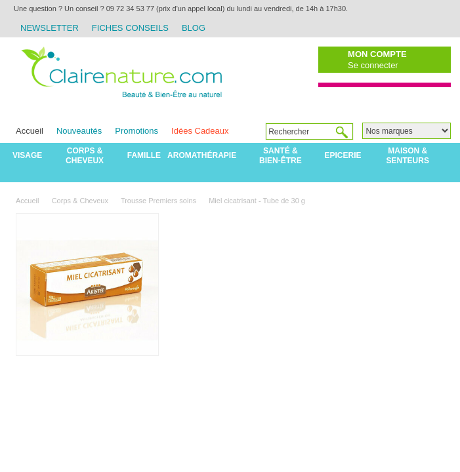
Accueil (29, 131)
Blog (193, 28)
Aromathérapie (201, 155)
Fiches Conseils (130, 28)
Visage (27, 155)
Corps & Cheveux (85, 155)
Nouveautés (79, 131)
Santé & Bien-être (280, 155)
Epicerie (343, 155)
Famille (144, 155)
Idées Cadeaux (199, 131)
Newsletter (49, 28)
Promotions (136, 131)
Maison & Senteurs (408, 155)
